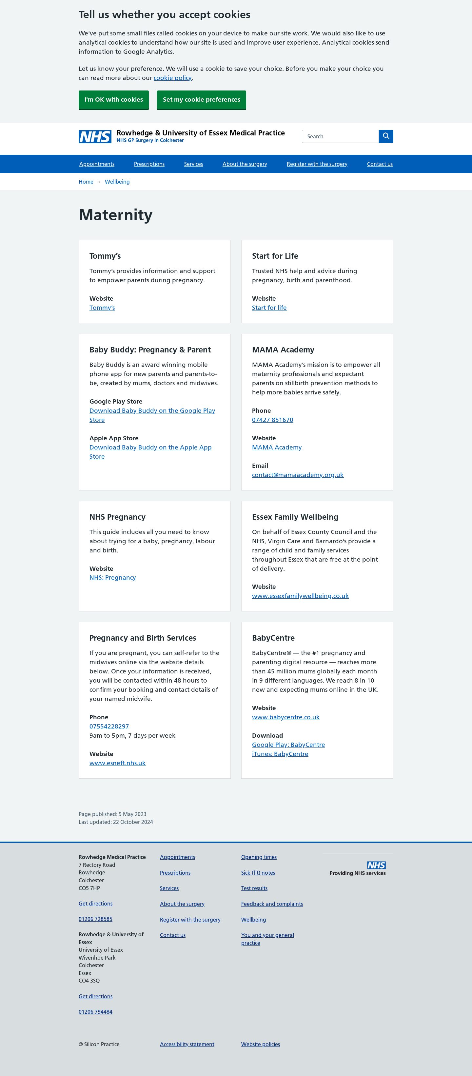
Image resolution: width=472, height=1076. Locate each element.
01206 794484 (95, 1011)
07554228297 (109, 726)
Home (86, 181)
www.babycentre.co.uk (286, 717)
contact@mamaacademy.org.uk (298, 475)
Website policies (260, 1044)
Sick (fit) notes (258, 872)
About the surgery (245, 164)
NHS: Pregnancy (112, 577)
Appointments (96, 164)
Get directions (95, 903)
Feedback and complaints (272, 904)
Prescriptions (149, 164)
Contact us (380, 164)
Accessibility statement (187, 1044)
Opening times (259, 857)
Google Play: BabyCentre (288, 744)
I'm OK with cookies (114, 99)
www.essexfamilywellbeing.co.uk (300, 596)
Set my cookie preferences (201, 99)
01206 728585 (95, 919)
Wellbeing (117, 181)
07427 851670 (272, 420)
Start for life (269, 307)
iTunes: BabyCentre (280, 754)
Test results (254, 888)
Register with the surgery (317, 164)
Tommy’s (102, 307)
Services (193, 164)
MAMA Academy (277, 447)
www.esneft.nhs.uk (117, 763)
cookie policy (173, 78)
